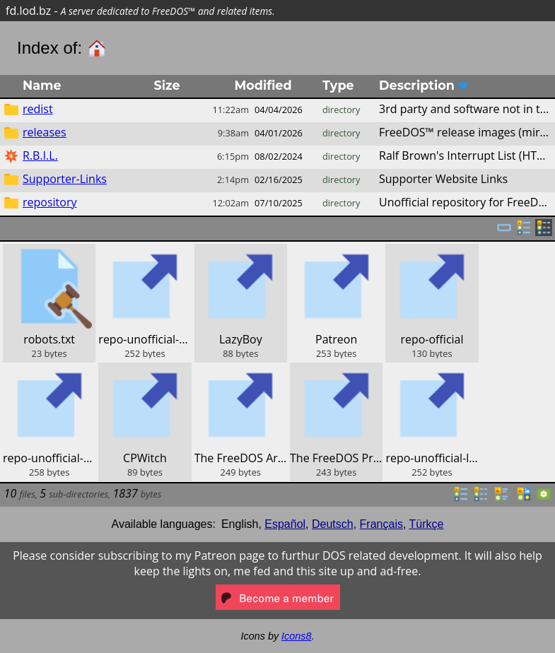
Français (381, 524)
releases (44, 132)
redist (38, 109)
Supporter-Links (65, 179)
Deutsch (333, 524)
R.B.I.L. (40, 155)
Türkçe (426, 524)
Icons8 (296, 636)
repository (49, 202)
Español (284, 524)
